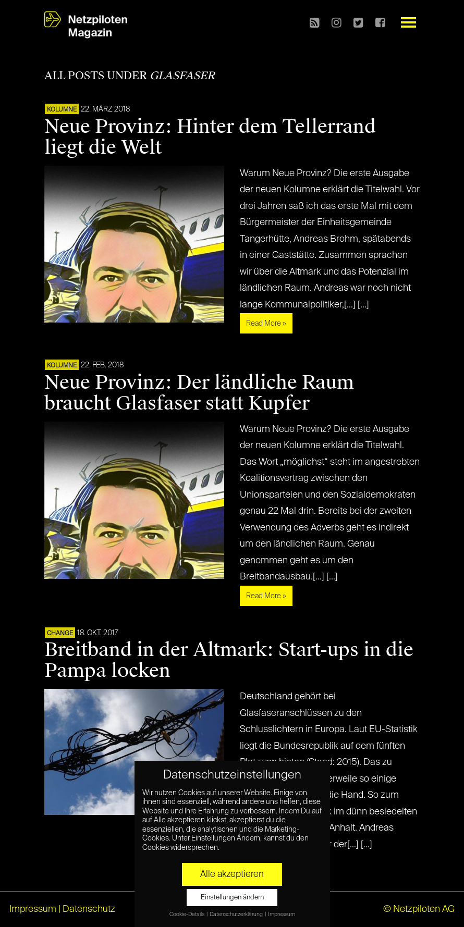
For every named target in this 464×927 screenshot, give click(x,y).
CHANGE (60, 634)
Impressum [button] (281, 914)
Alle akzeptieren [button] (232, 874)
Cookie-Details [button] (187, 914)
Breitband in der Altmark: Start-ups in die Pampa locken (228, 660)
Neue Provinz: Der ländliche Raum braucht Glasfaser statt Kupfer (199, 392)
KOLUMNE (62, 110)
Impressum (32, 909)
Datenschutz (89, 909)
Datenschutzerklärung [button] (237, 914)
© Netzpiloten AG (419, 909)
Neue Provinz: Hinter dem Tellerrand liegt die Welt (210, 137)
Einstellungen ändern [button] (232, 897)
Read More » (266, 323)
